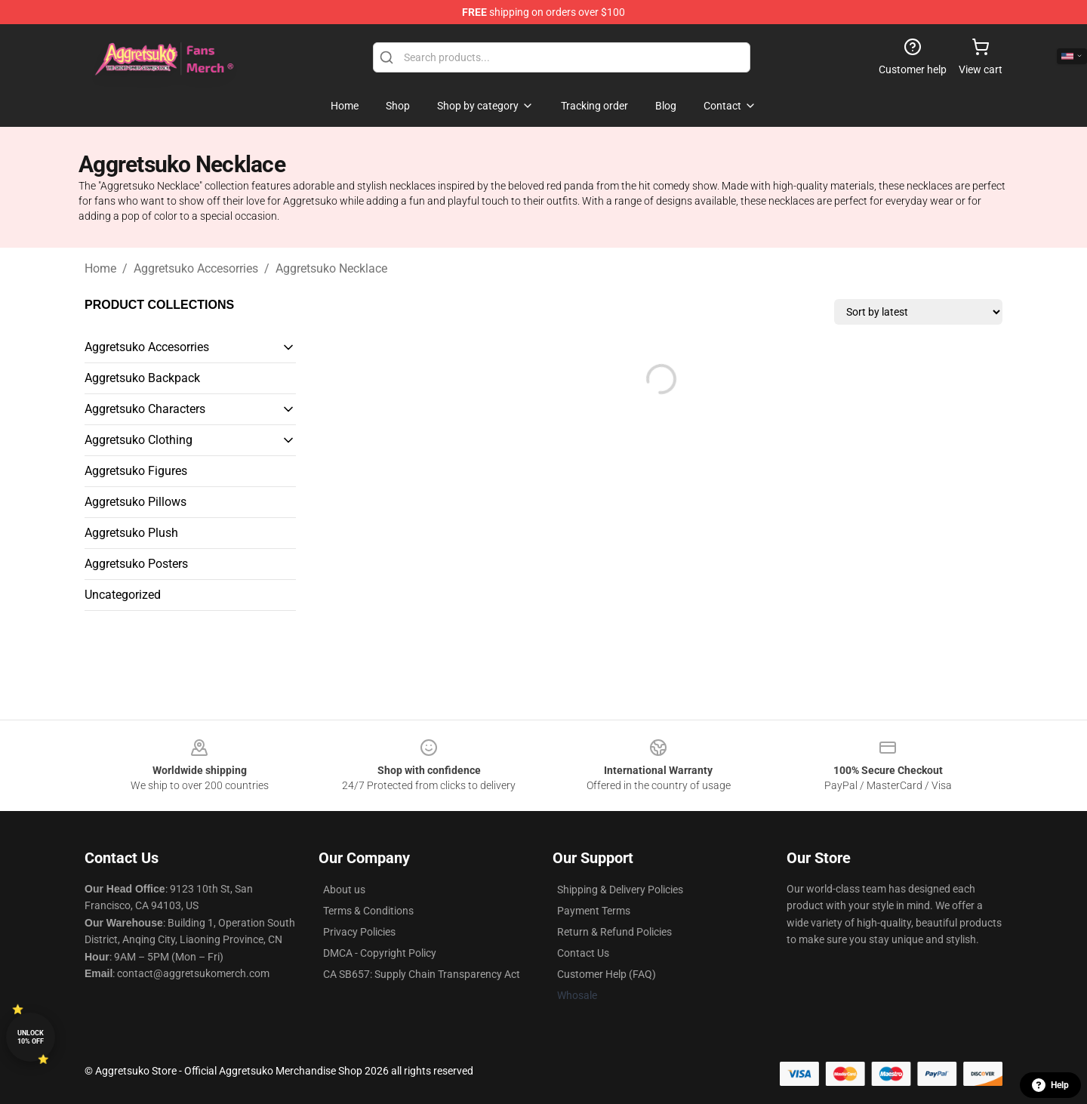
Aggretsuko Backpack (142, 378)
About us (344, 890)
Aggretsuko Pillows (135, 502)
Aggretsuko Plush (131, 533)
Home (100, 268)
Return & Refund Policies (614, 932)
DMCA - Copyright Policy (379, 953)
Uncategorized (123, 594)
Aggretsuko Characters (145, 409)
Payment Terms (593, 911)
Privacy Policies (359, 932)
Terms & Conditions (368, 911)
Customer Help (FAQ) (606, 974)
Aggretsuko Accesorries (196, 268)
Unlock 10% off (30, 1037)
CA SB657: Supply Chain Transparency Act (421, 974)
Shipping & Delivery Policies (620, 890)
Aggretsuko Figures (136, 471)
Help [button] (1050, 1085)
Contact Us (583, 953)
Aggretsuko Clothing (138, 440)
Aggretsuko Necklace (331, 268)
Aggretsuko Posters (136, 564)
